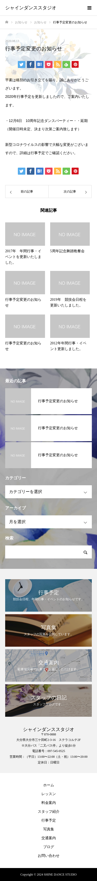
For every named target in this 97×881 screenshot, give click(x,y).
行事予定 (38, 153)
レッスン (48, 794)
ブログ (48, 847)
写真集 (48, 829)
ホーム (48, 785)
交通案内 (48, 838)
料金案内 (48, 803)
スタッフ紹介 (48, 812)
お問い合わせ (48, 856)
